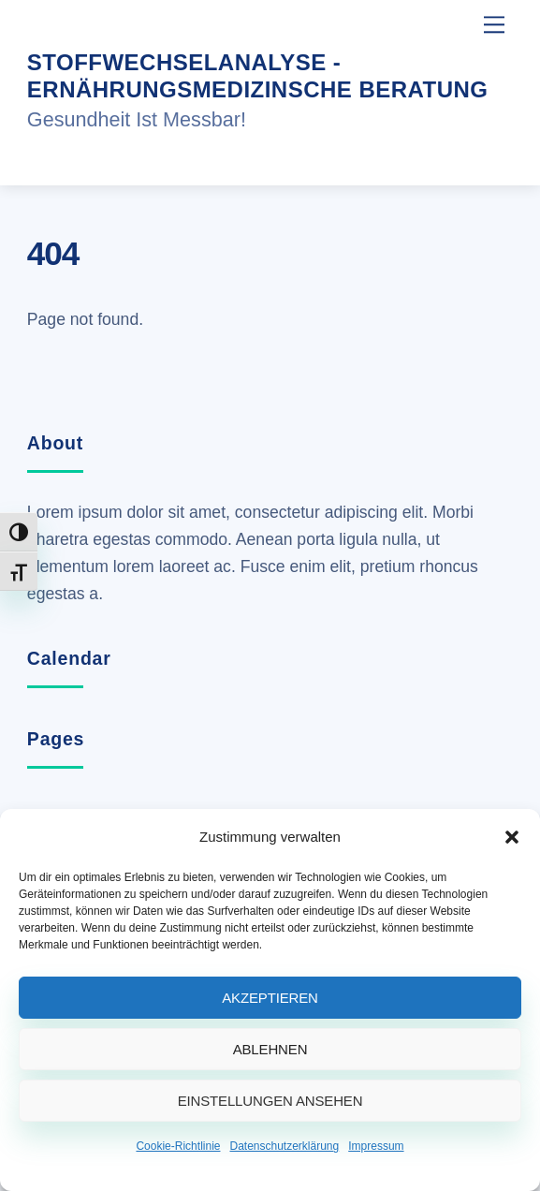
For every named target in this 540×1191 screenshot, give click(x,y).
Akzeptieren (270, 998)
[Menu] (494, 25)
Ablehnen (270, 1049)
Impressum (375, 1146)
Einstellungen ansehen (270, 1101)
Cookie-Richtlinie (178, 1146)
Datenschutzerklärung (284, 1146)
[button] (512, 837)
